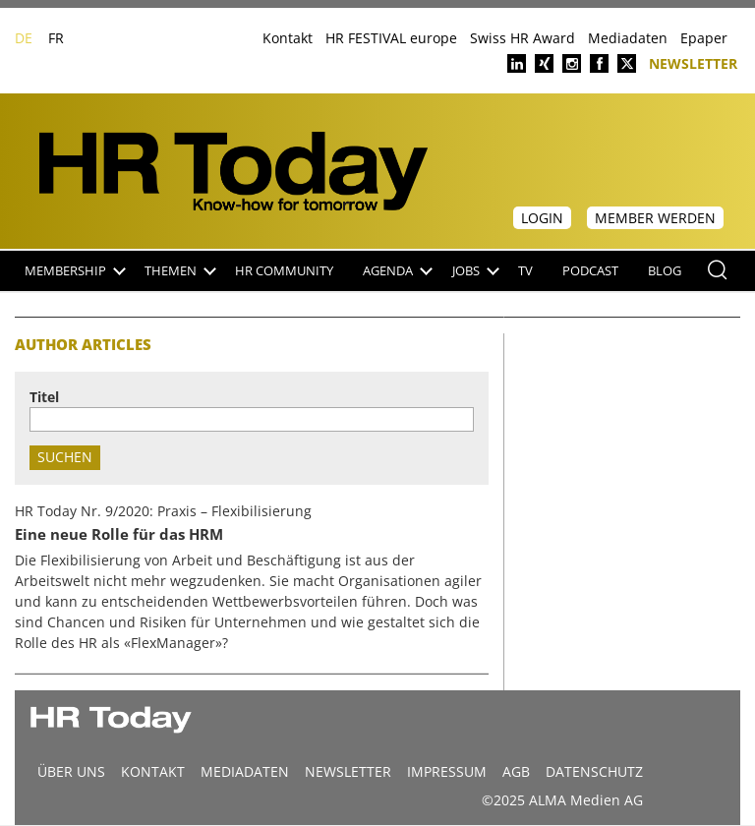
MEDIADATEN (245, 771)
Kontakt (287, 38)
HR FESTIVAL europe (391, 38)
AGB (516, 771)
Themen (180, 271)
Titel (44, 396)
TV (525, 271)
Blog (664, 271)
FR (56, 38)
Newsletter (693, 62)
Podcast (590, 271)
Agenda (398, 271)
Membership (75, 271)
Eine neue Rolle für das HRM (119, 534)
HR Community (284, 271)
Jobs (475, 271)
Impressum (447, 771)
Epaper (703, 38)
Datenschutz (594, 771)
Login (542, 217)
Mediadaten (628, 38)
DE (23, 38)
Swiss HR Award (522, 38)
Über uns (71, 771)
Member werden (655, 217)
